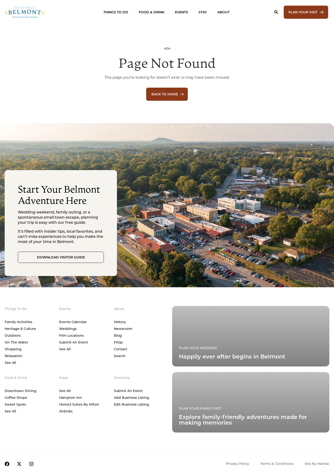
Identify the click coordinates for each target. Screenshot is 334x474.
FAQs (118, 342)
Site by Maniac (317, 463)
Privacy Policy (237, 463)
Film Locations (71, 335)
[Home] (37, 12)
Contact (120, 349)
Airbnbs (66, 411)
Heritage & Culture (20, 328)
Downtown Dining (20, 390)
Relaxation (13, 356)
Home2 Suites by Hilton (79, 404)
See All (10, 362)
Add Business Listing (131, 397)
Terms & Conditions (276, 463)
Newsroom (123, 328)
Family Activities (18, 322)
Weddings (68, 328)
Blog (118, 335)
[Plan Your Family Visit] (250, 336)
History (120, 322)
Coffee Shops (16, 397)
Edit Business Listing (131, 404)
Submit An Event (73, 342)
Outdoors (13, 335)
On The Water (16, 342)
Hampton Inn (70, 397)
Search (120, 356)
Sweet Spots (15, 404)
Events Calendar (73, 322)
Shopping (13, 349)
